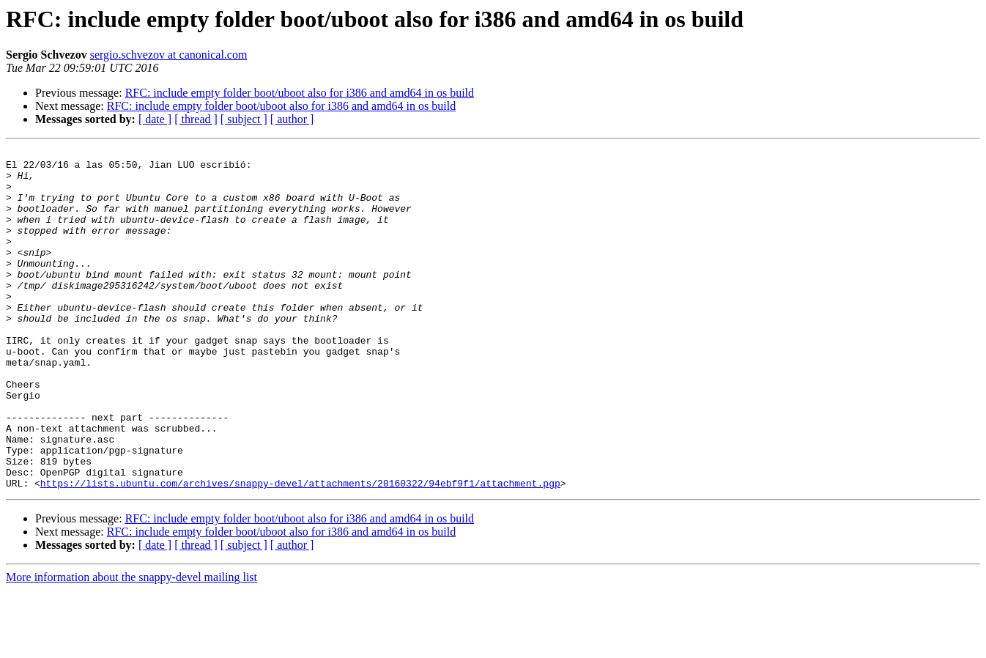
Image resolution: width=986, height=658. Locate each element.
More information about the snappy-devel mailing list (131, 645)
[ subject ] (243, 119)
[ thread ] (196, 119)
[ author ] (292, 119)
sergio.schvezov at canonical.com (169, 54)
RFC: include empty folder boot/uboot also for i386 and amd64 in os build (299, 92)
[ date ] (154, 119)
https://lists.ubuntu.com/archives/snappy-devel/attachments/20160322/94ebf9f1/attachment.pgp (300, 551)
